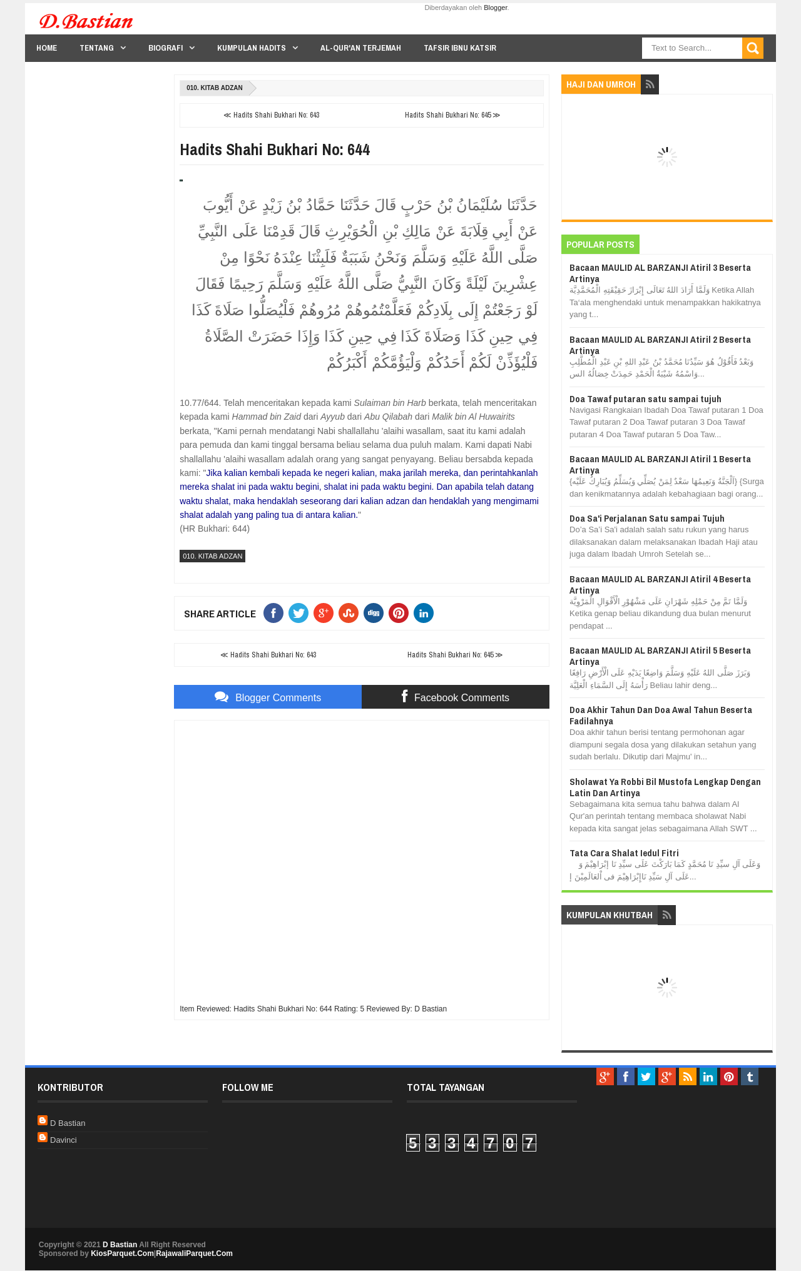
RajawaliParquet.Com (194, 1253)
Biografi (165, 48)
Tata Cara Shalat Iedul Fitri (624, 852)
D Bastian (67, 1123)
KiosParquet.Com (122, 1253)
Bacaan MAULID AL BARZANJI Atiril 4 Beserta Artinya (660, 584)
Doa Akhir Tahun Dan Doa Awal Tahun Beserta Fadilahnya (660, 715)
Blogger (495, 7)
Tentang (96, 48)
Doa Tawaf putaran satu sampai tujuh (645, 398)
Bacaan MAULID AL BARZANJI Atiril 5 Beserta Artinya (660, 656)
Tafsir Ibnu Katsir (460, 48)
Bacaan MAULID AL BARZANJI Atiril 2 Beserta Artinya (660, 345)
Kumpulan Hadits (251, 48)
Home (46, 48)
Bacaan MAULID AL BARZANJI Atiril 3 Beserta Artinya (660, 273)
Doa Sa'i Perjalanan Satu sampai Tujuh (647, 518)
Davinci (63, 1140)
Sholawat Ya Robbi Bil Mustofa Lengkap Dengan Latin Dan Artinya (665, 787)
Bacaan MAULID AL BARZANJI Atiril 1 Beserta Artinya (660, 464)
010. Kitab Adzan (214, 87)
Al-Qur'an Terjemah (360, 48)
